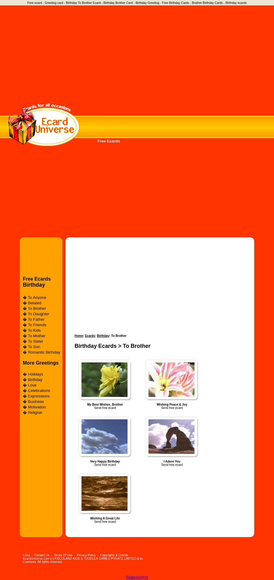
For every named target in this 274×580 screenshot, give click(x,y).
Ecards (90, 335)
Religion (35, 412)
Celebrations (39, 390)
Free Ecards (108, 141)
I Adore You (172, 461)
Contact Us (41, 555)
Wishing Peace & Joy (172, 404)
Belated (34, 303)
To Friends (37, 325)
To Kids (34, 330)
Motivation (37, 407)
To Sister (35, 341)
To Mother (36, 336)
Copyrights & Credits (114, 555)
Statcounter (137, 577)
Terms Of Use (63, 555)
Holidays (35, 374)
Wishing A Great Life (105, 518)
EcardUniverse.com (36, 558)
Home (79, 335)
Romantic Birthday (44, 352)
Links (26, 555)
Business (36, 401)
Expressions (39, 396)
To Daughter (38, 314)
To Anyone (37, 297)
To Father (36, 319)
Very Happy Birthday (105, 461)
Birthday (34, 285)
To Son (34, 346)
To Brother (37, 308)
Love (32, 385)
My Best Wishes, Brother (105, 404)
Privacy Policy (86, 555)
